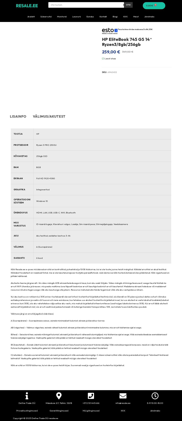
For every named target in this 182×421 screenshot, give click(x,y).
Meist (136, 16)
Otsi (128, 5)
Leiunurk (76, 16)
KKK (125, 16)
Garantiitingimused (59, 410)
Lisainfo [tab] (19, 116)
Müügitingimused (91, 410)
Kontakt (103, 16)
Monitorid (62, 16)
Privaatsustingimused (27, 410)
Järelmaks (149, 16)
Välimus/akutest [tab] (52, 116)
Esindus (90, 16)
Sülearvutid (45, 16)
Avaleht (31, 16)
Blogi (115, 16)
